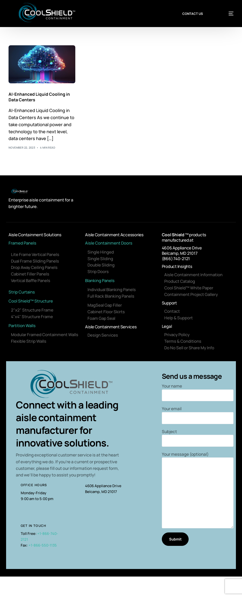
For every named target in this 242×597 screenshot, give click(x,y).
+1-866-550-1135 (43, 546)
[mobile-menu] (225, 14)
